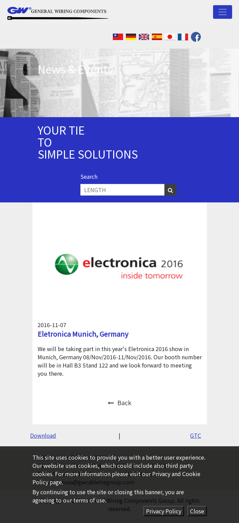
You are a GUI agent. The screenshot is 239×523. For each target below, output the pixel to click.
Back (119, 402)
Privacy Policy (163, 511)
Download (43, 435)
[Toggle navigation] (222, 12)
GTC (195, 435)
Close (197, 511)
